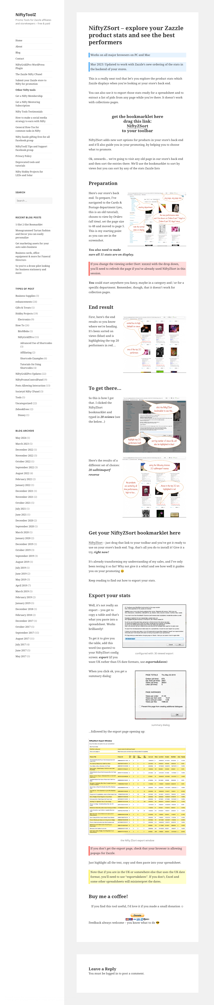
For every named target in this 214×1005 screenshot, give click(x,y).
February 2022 (24, 479)
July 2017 (21, 644)
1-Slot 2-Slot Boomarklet (29, 224)
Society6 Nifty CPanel (28, 391)
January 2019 (23, 603)
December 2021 (24, 491)
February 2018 (24, 615)
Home (19, 40)
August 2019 (22, 561)
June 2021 (21, 514)
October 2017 (23, 626)
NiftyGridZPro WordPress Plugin (30, 66)
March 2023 (22, 443)
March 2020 (22, 532)
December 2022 (24, 449)
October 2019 (23, 550)
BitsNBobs (23, 331)
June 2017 (21, 650)
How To (20, 325)
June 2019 (21, 573)
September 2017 (25, 632)
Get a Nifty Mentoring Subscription (28, 103)
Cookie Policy (61, 1000)
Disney (22, 415)
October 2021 (23, 502)
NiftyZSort (137, 126)
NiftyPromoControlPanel (29, 379)
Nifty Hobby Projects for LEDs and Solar (29, 173)
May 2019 (21, 579)
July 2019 (21, 567)
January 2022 (23, 485)
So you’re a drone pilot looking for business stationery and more (33, 269)
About (19, 46)
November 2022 (24, 455)
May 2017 (21, 656)
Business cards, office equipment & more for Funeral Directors (33, 256)
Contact (20, 58)
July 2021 (21, 508)
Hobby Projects (24, 313)
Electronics (24, 319)
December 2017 (24, 621)
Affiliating (26, 352)
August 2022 (22, 473)
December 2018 (24, 609)
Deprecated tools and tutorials (28, 163)
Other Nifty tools (26, 90)
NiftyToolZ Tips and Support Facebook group (31, 148)
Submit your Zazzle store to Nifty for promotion (31, 82)
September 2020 (25, 526)
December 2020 (24, 520)
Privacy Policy (23, 156)
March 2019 (22, 591)
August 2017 (22, 638)
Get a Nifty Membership (29, 96)
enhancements (24, 301)
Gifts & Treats (23, 307)
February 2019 (24, 597)
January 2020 (23, 538)
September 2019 (25, 556)
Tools (18, 397)
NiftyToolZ (26, 14)
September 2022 (25, 467)
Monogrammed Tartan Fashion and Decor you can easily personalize (33, 234)
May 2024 (21, 437)
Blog (18, 52)
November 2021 (24, 497)
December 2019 (24, 544)
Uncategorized (24, 403)
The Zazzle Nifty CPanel (29, 74)
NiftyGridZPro (26, 337)
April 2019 (21, 585)
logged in (112, 973)
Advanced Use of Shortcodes (36, 343)
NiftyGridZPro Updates (28, 373)
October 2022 (23, 461)
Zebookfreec (23, 409)
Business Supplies (25, 295)
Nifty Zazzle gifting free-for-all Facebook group (33, 138)
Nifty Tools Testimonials (29, 111)
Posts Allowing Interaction (30, 385)
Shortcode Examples (31, 358)
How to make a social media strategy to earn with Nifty (31, 119)
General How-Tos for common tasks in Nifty (28, 129)
